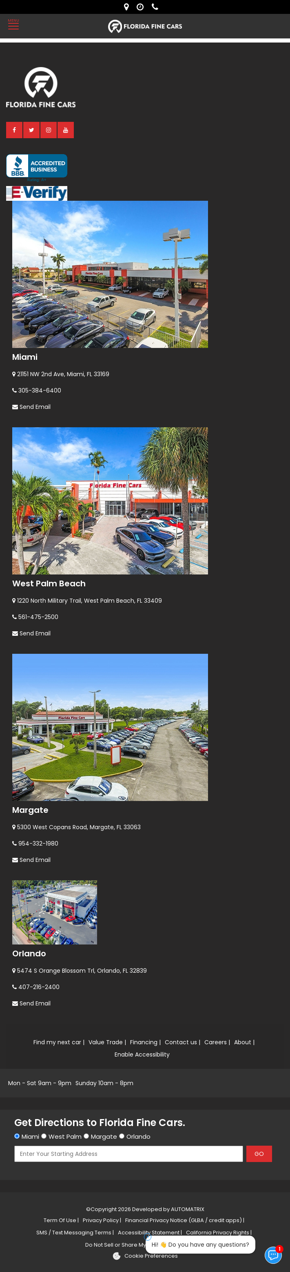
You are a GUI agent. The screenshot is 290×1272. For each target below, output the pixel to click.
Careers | (217, 1042)
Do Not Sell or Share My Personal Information (144, 1245)
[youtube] (66, 129)
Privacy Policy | (102, 1220)
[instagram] (49, 129)
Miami (25, 357)
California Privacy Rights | (219, 1232)
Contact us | (182, 1042)
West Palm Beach (49, 583)
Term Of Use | (61, 1220)
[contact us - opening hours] (142, 7)
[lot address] (128, 7)
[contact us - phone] (157, 7)
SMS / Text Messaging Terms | (75, 1232)
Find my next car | (58, 1042)
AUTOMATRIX (187, 1209)
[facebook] (14, 129)
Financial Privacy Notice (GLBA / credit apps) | (184, 1220)
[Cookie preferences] (145, 1256)
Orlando (29, 953)
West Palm (65, 1136)
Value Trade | (107, 1042)
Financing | (145, 1042)
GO (259, 1154)
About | (244, 1042)
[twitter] (31, 129)
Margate (30, 810)
